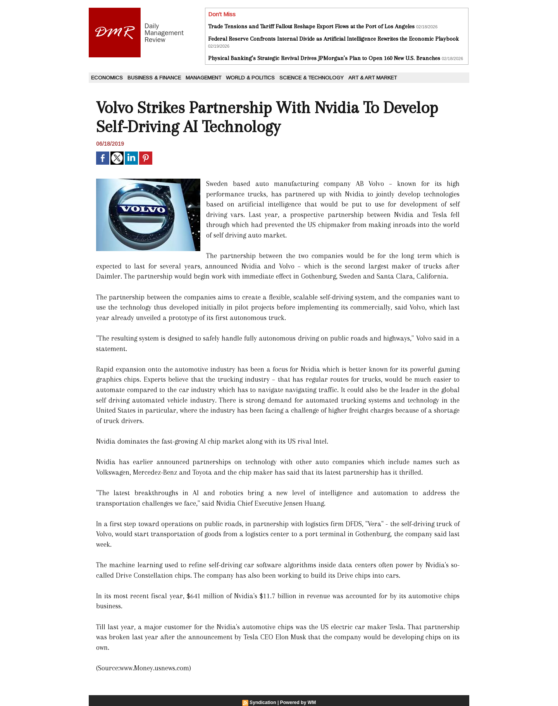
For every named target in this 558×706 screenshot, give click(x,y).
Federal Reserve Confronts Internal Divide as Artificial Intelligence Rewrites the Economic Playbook (333, 38)
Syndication (263, 702)
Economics (107, 78)
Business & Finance (154, 78)
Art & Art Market (372, 78)
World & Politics (250, 78)
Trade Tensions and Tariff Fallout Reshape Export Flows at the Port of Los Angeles (311, 26)
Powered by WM (298, 702)
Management (203, 78)
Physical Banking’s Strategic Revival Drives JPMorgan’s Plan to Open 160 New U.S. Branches (324, 58)
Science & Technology (311, 78)
